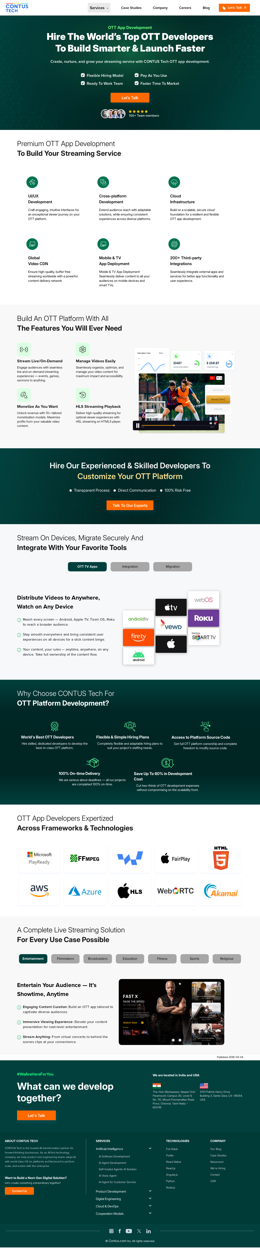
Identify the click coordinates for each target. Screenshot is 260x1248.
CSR (213, 1181)
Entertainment (33, 958)
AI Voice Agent (107, 1175)
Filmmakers (65, 958)
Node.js (170, 1187)
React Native (173, 1161)
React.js (170, 1168)
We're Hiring (217, 1168)
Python (170, 1181)
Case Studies (131, 7)
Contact (215, 1174)
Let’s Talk (130, 97)
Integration (130, 566)
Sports (194, 958)
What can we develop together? (65, 1092)
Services (99, 8)
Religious (226, 958)
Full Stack (172, 1149)
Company (160, 7)
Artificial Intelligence (109, 1149)
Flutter (170, 1155)
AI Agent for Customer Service (117, 1182)
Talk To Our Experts (130, 505)
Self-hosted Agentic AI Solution (118, 1169)
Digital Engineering (108, 1199)
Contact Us (19, 1191)
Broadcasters (97, 958)
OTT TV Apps (87, 566)
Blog (206, 7)
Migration (173, 566)
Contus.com (117, 1240)
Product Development (111, 1191)
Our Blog (215, 1149)
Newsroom (217, 1161)
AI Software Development (114, 1156)
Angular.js (172, 1174)
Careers (185, 7)
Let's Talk (232, 7)
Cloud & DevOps (107, 1206)
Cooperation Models (110, 1214)
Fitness (162, 958)
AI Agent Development (112, 1162)
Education (130, 958)
